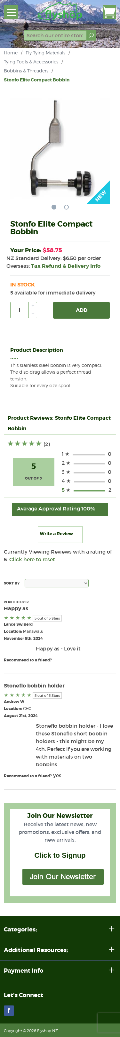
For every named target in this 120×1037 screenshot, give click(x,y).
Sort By (12, 583)
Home (11, 52)
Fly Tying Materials (45, 52)
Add (81, 310)
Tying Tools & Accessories (31, 61)
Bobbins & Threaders (26, 70)
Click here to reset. (32, 559)
